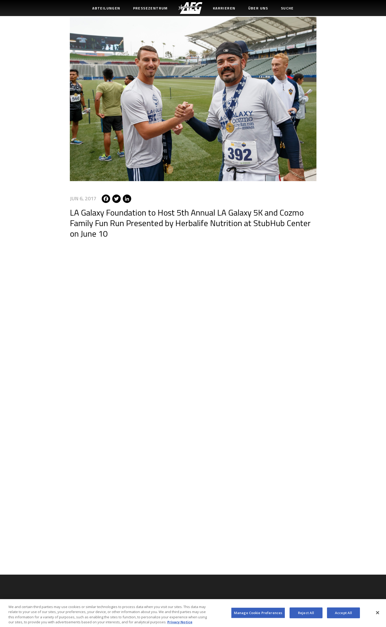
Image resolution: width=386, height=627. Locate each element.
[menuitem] (190, 8)
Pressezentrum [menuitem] (150, 8)
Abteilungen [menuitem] (106, 8)
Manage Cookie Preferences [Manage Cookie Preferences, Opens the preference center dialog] (258, 614)
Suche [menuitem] (287, 8)
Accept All (343, 614)
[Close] (377, 614)
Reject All (306, 614)
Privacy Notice (179, 623)
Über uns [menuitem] (258, 8)
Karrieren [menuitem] (224, 8)
